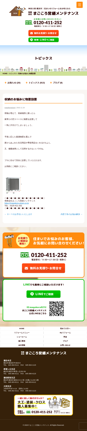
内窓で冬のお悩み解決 (71, 214)
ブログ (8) (58, 83)
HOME (5, 73)
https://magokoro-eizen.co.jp (17, 203)
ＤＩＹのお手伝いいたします (18, 214)
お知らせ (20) (13, 83)
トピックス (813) (37, 83)
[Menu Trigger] (79, 5)
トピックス (13, 73)
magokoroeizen (10, 108)
